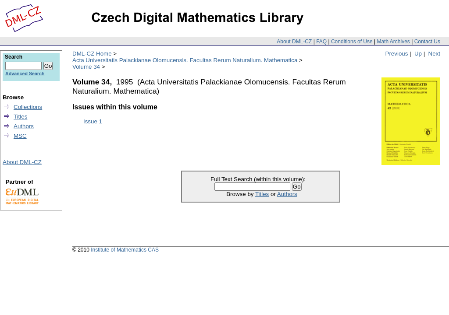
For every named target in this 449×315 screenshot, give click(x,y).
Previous (396, 53)
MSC (20, 136)
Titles (262, 194)
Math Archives (393, 41)
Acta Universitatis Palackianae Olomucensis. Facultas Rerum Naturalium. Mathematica (184, 60)
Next (434, 53)
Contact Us (427, 41)
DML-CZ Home (92, 53)
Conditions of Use (352, 41)
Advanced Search (24, 73)
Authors (287, 194)
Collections (28, 107)
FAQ (321, 41)
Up (418, 53)
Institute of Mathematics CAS (125, 250)
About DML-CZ (294, 41)
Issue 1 (92, 121)
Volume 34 (86, 66)
